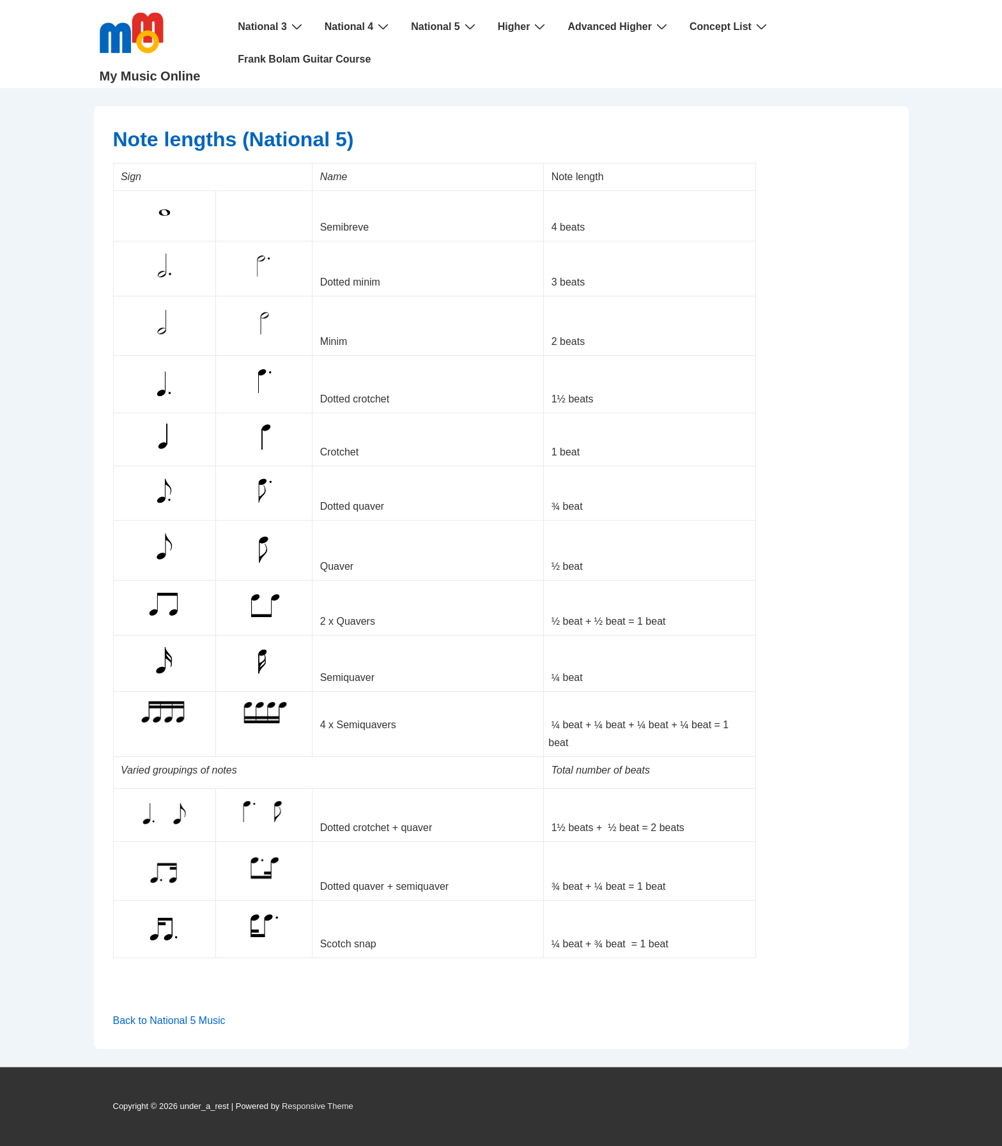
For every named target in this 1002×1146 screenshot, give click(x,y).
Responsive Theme (317, 1106)
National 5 (444, 26)
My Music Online (150, 76)
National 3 (271, 26)
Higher (523, 26)
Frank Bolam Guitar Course (304, 59)
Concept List (730, 26)
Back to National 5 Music (169, 1020)
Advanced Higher (618, 26)
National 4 (358, 26)
